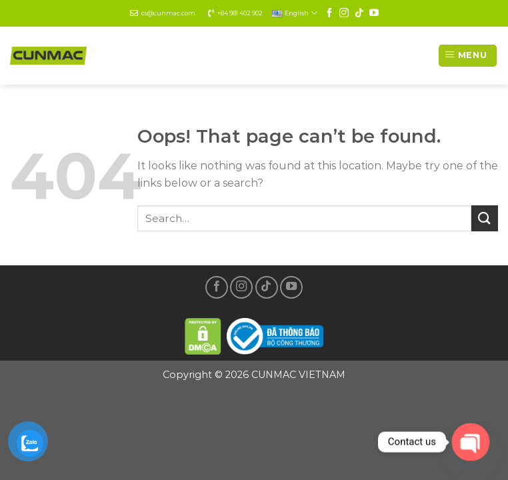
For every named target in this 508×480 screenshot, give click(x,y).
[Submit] (484, 218)
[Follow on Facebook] (329, 13)
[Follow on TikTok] (359, 13)
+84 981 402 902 (240, 13)
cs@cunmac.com (168, 13)
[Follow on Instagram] (344, 13)
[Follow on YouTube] (374, 13)
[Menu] (468, 56)
